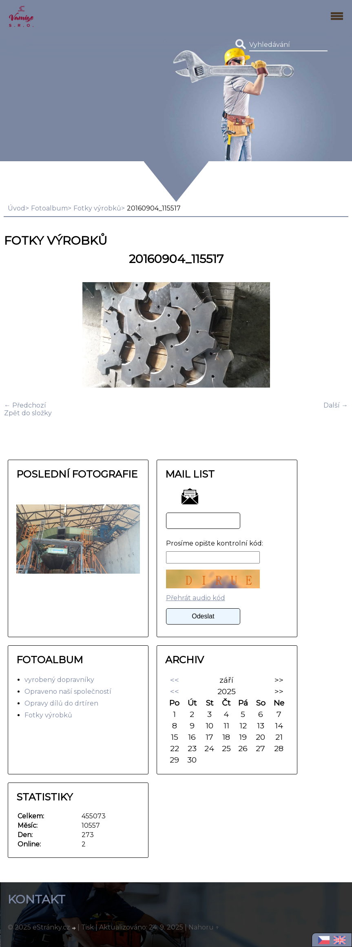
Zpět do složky (28, 413)
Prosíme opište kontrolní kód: (214, 543)
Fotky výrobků (97, 208)
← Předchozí (25, 405)
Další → (335, 405)
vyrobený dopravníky (59, 680)
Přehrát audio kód (195, 598)
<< (174, 680)
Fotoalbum (49, 208)
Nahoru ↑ (203, 927)
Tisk (87, 927)
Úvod (16, 208)
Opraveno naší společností (67, 691)
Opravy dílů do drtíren (61, 703)
